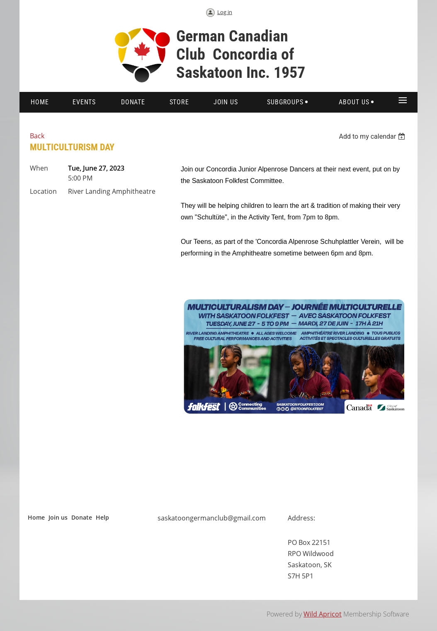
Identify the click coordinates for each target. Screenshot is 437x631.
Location (43, 191)
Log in (224, 12)
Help (102, 517)
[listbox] (373, 136)
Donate (81, 517)
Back (37, 135)
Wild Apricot (322, 614)
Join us (58, 517)
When (39, 168)
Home (36, 517)
